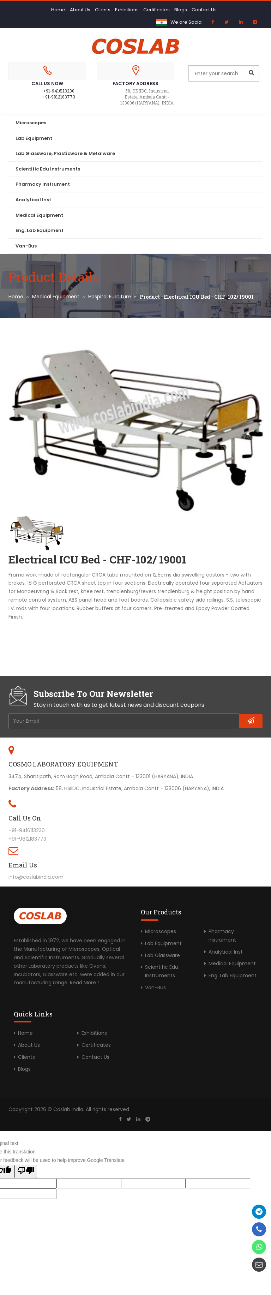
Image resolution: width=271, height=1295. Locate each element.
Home (58, 9)
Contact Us (204, 9)
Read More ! (84, 982)
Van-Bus (26, 246)
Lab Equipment (34, 138)
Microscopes (31, 122)
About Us (80, 9)
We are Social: (187, 22)
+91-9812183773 (58, 97)
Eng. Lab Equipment (40, 230)
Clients (102, 9)
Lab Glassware (162, 955)
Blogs (180, 9)
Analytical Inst (33, 199)
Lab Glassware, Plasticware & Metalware (65, 153)
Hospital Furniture (109, 296)
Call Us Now (47, 83)
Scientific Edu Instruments (48, 169)
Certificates (156, 9)
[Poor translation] (25, 1171)
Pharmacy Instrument (43, 184)
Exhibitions (127, 9)
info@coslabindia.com (36, 877)
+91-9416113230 (58, 91)
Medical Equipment (39, 215)
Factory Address (135, 83)
